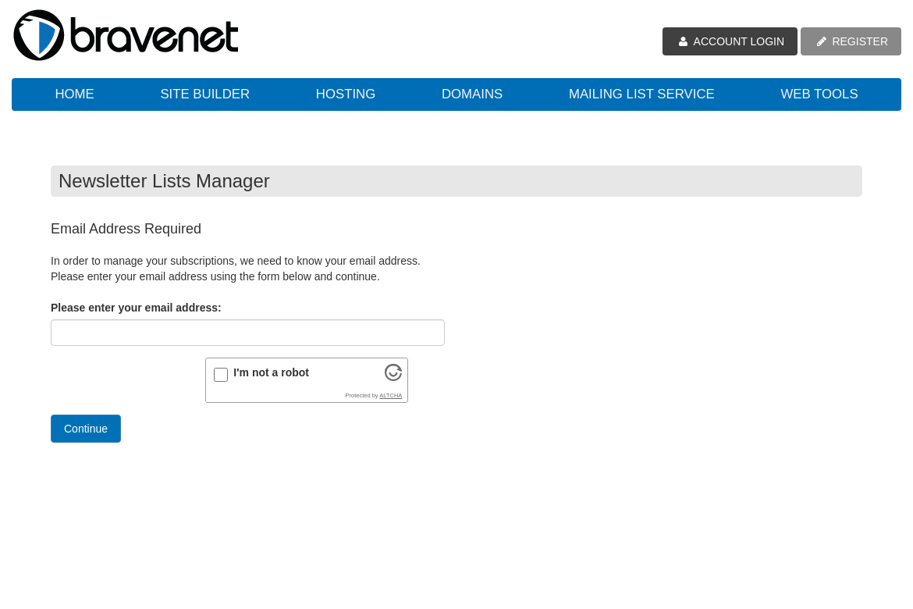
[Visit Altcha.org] (393, 377)
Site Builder (205, 94)
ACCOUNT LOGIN (730, 41)
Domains (472, 94)
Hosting (345, 94)
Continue (86, 428)
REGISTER (851, 41)
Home (74, 94)
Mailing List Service (642, 94)
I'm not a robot (271, 372)
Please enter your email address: (136, 307)
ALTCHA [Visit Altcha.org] (390, 395)
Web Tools (819, 94)
